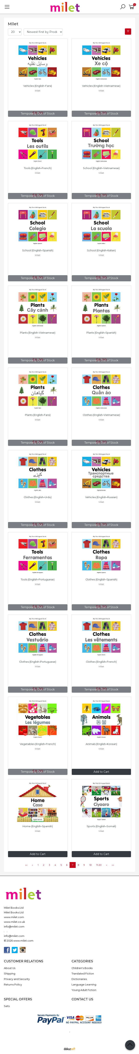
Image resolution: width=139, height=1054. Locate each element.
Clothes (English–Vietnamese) (101, 414)
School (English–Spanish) (37, 250)
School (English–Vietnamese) (101, 168)
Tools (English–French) (38, 168)
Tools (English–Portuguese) (38, 579)
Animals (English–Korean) (101, 744)
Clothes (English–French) (101, 661)
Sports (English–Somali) (101, 826)
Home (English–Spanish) (38, 826)
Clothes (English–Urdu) (38, 497)
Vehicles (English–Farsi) (37, 85)
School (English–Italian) (101, 250)
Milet (37, 90)
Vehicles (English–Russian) (101, 497)
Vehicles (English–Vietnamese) (101, 85)
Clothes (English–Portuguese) (37, 661)
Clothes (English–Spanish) (101, 579)
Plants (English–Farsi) (38, 414)
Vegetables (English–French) (38, 744)
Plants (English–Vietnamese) (37, 332)
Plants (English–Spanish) (101, 332)
